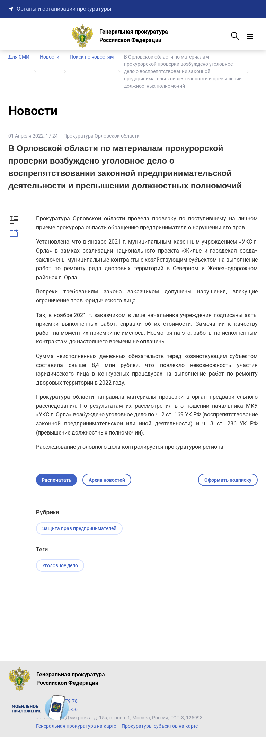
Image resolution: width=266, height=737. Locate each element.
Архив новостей (107, 480)
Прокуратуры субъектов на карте (160, 726)
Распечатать (56, 480)
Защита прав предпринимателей (79, 528)
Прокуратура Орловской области (101, 136)
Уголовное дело (60, 566)
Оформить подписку (227, 480)
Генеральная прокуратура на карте (76, 726)
